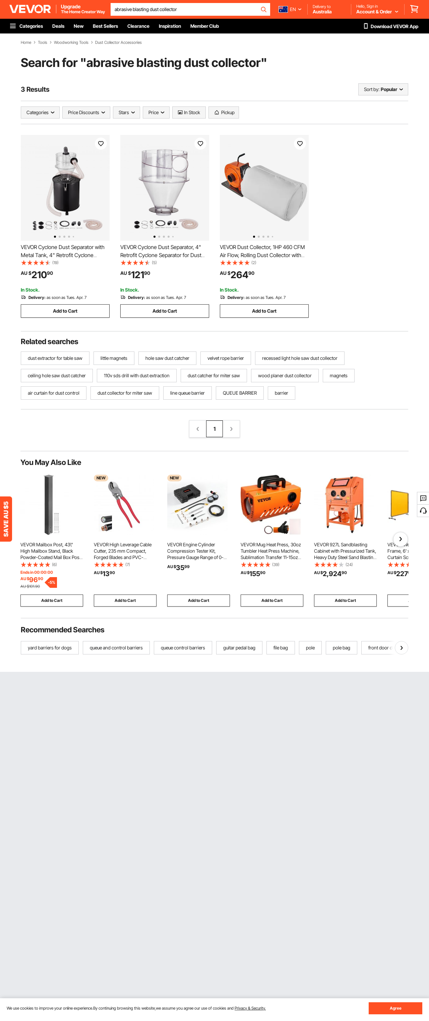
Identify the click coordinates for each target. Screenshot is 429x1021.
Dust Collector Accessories (118, 42)
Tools (42, 42)
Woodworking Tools (71, 42)
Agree (396, 1008)
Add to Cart (65, 311)
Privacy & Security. (250, 1008)
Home (26, 42)
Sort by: (371, 89)
